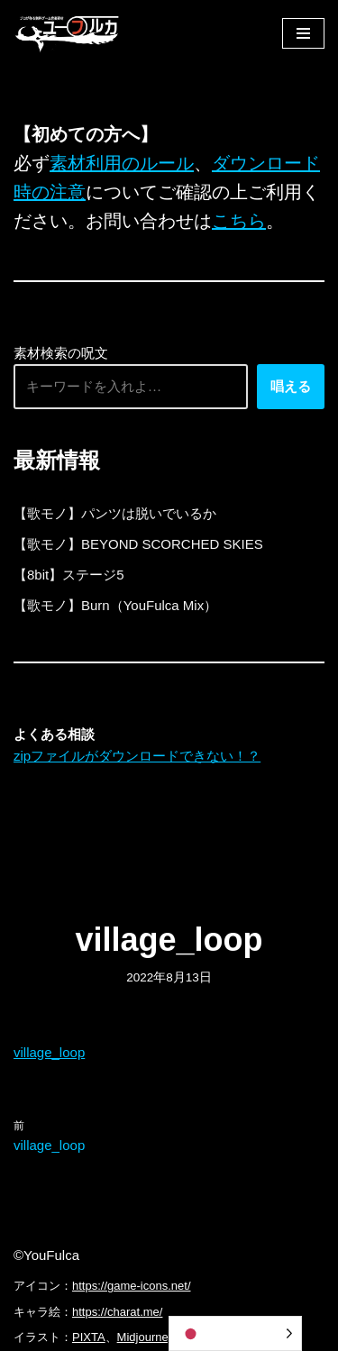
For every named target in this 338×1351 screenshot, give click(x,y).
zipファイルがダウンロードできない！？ (137, 755)
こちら (239, 221)
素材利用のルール (122, 163)
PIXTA (88, 1337)
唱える (290, 386)
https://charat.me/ (117, 1312)
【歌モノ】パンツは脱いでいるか (115, 513)
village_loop (49, 1052)
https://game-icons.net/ (131, 1285)
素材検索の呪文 (61, 353)
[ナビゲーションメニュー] (303, 33)
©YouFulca (46, 1255)
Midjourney (146, 1337)
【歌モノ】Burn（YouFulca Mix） (115, 605)
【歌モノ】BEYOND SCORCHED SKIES (138, 544)
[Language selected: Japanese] (235, 1333)
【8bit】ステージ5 (69, 574)
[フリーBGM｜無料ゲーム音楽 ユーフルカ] (68, 33)
